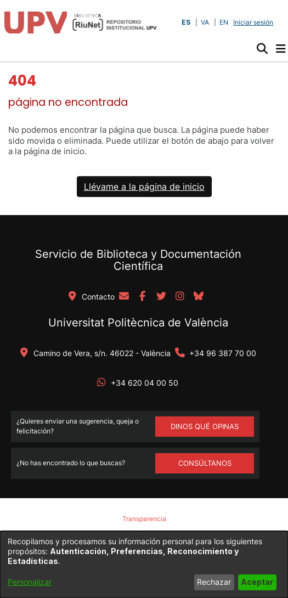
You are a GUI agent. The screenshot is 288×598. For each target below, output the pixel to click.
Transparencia (144, 519)
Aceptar (257, 581)
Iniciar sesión (254, 22)
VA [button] (205, 22)
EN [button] (223, 22)
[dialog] (144, 564)
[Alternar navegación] (280, 49)
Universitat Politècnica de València (138, 322)
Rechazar (214, 581)
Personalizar (30, 581)
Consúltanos (204, 463)
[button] (262, 48)
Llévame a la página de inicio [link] (144, 186)
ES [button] (186, 22)
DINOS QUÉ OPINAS (205, 426)
